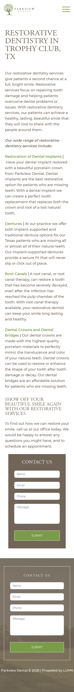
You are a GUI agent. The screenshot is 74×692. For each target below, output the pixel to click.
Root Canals (16, 274)
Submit (37, 535)
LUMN (68, 670)
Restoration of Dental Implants (33, 156)
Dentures (13, 224)
